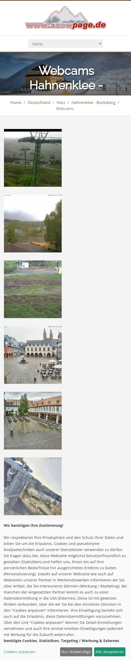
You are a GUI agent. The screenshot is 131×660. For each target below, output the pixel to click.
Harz (61, 102)
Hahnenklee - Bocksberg (93, 102)
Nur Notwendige (76, 651)
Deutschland (39, 102)
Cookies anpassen (19, 651)
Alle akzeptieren (109, 651)
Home (15, 102)
